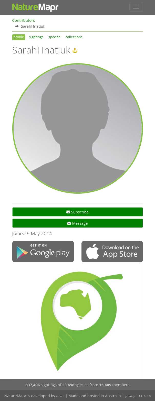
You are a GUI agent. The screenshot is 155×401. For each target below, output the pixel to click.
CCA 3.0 (145, 396)
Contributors (23, 20)
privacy (130, 396)
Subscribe (77, 211)
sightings (36, 37)
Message (77, 223)
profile (19, 37)
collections (73, 37)
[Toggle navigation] (136, 7)
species (54, 37)
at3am (60, 396)
